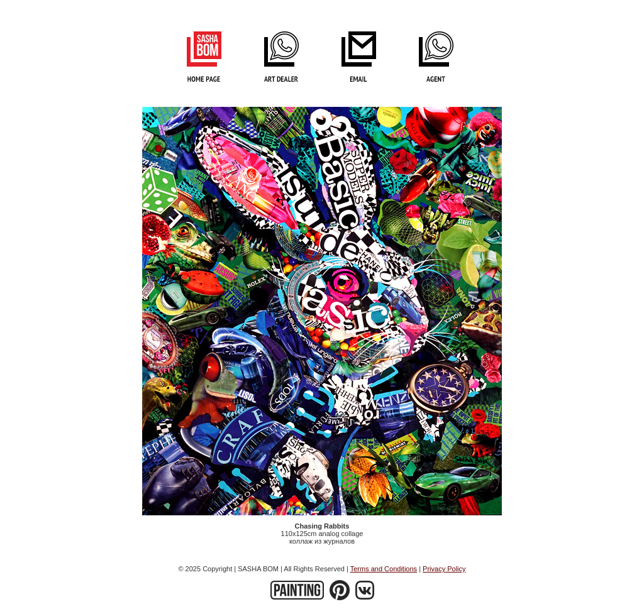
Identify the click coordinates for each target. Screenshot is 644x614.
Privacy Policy (444, 569)
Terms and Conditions (383, 569)
